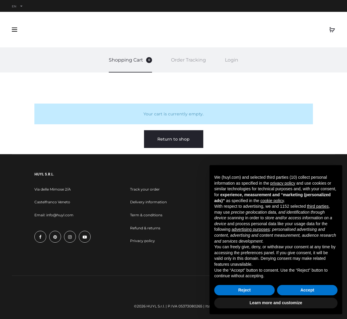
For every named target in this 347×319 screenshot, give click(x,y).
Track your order (145, 189)
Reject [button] (244, 290)
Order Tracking (188, 60)
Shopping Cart (130, 60)
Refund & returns (145, 228)
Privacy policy (142, 241)
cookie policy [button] (272, 200)
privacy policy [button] (282, 183)
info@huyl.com (59, 215)
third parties (318, 206)
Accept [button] (307, 290)
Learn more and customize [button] (276, 302)
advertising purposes (250, 229)
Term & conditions (146, 215)
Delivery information (148, 202)
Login (231, 60)
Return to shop (173, 139)
